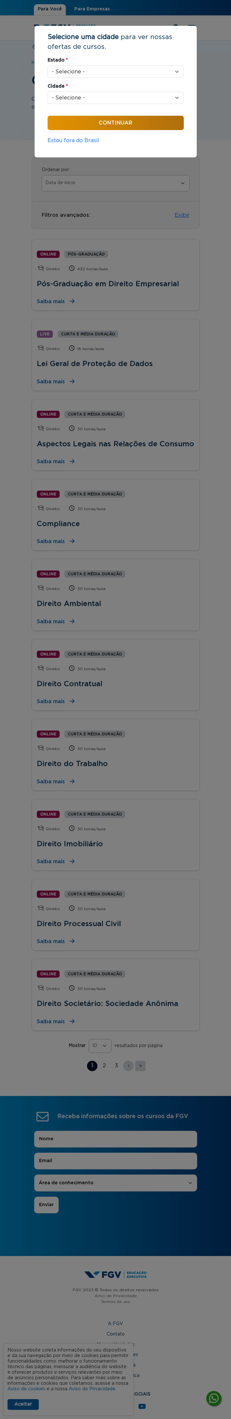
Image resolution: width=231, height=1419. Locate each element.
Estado (58, 60)
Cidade (58, 86)
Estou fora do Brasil (73, 140)
